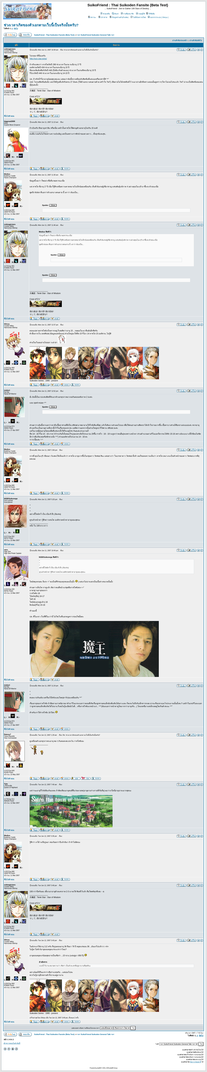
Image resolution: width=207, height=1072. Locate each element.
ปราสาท (102, 17)
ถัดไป (16, 28)
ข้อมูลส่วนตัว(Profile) (119, 17)
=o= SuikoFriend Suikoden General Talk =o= (95, 35)
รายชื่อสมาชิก (127, 14)
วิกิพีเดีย (150, 14)
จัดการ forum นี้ (195, 1062)
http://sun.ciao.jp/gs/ (38, 59)
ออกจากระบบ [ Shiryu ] (158, 17)
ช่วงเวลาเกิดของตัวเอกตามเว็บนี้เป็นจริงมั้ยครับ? (41, 25)
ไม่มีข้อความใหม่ (138, 17)
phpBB (99, 1068)
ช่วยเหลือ (105, 14)
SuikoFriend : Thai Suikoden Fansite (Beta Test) (54, 35)
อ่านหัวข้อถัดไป (196, 40)
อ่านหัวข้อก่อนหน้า (179, 40)
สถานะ (92, 17)
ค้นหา (115, 14)
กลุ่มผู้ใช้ (140, 14)
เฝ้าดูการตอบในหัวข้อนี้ (12, 1043)
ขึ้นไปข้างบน (9, 116)
